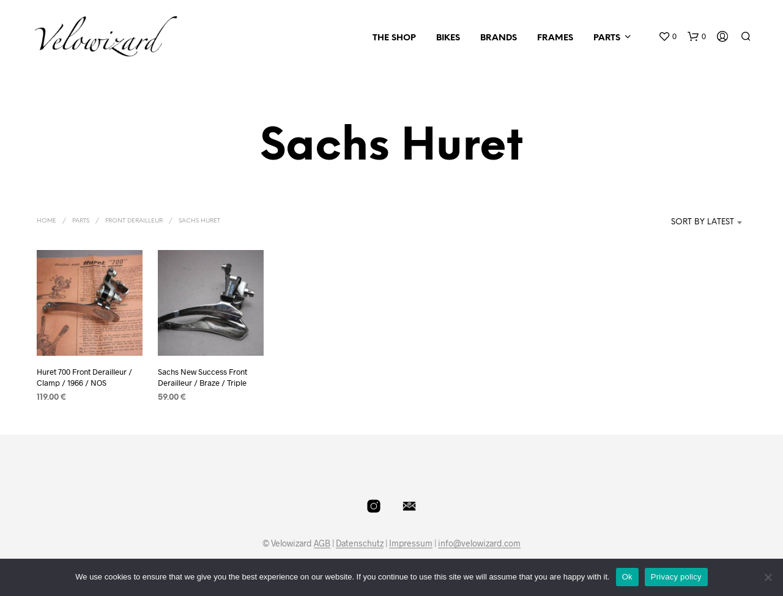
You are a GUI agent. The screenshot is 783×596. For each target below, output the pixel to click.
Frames (555, 38)
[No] (768, 577)
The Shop (394, 38)
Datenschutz (360, 543)
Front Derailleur (134, 221)
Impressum (410, 543)
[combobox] (684, 222)
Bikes (448, 38)
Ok (627, 576)
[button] (667, 37)
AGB (322, 543)
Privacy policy (676, 576)
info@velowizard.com (479, 543)
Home (46, 221)
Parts (606, 38)
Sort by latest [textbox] (702, 222)
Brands (498, 38)
